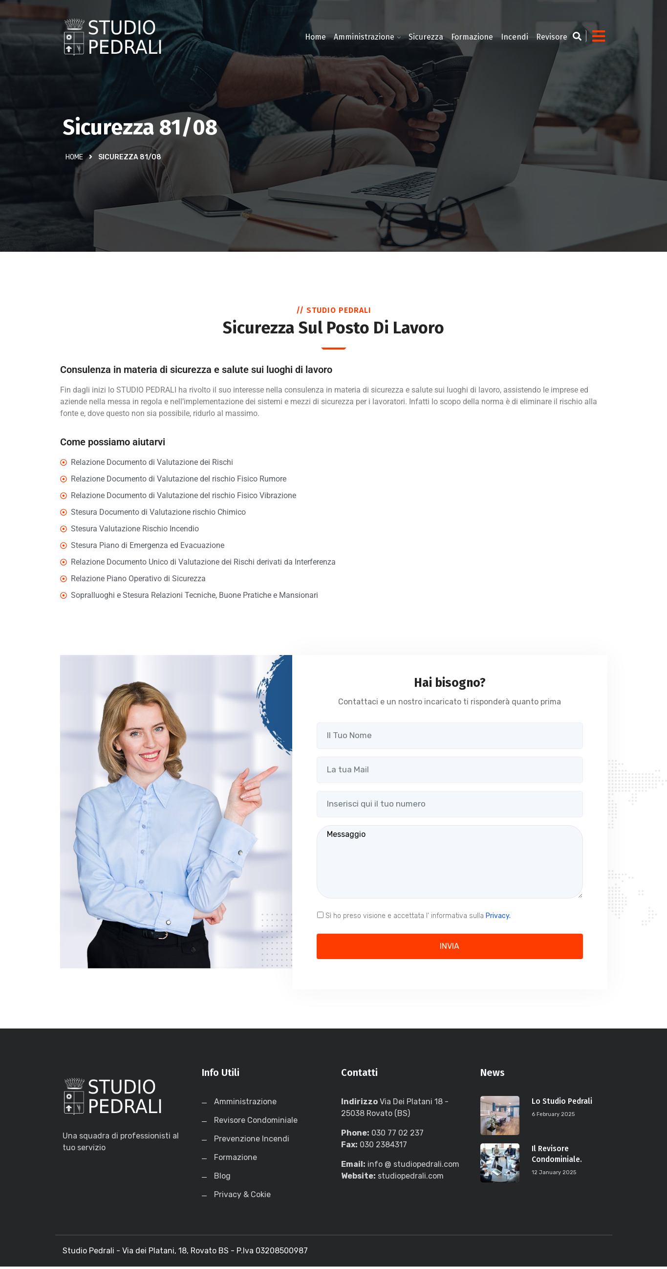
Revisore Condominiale (256, 1122)
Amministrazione (364, 37)
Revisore (551, 37)
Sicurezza (426, 37)
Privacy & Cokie (242, 1197)
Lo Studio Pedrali (563, 1103)
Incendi (514, 37)
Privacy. (498, 918)
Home (315, 37)
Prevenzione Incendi (251, 1141)
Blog (222, 1178)
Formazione (472, 37)
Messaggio (450, 863)
